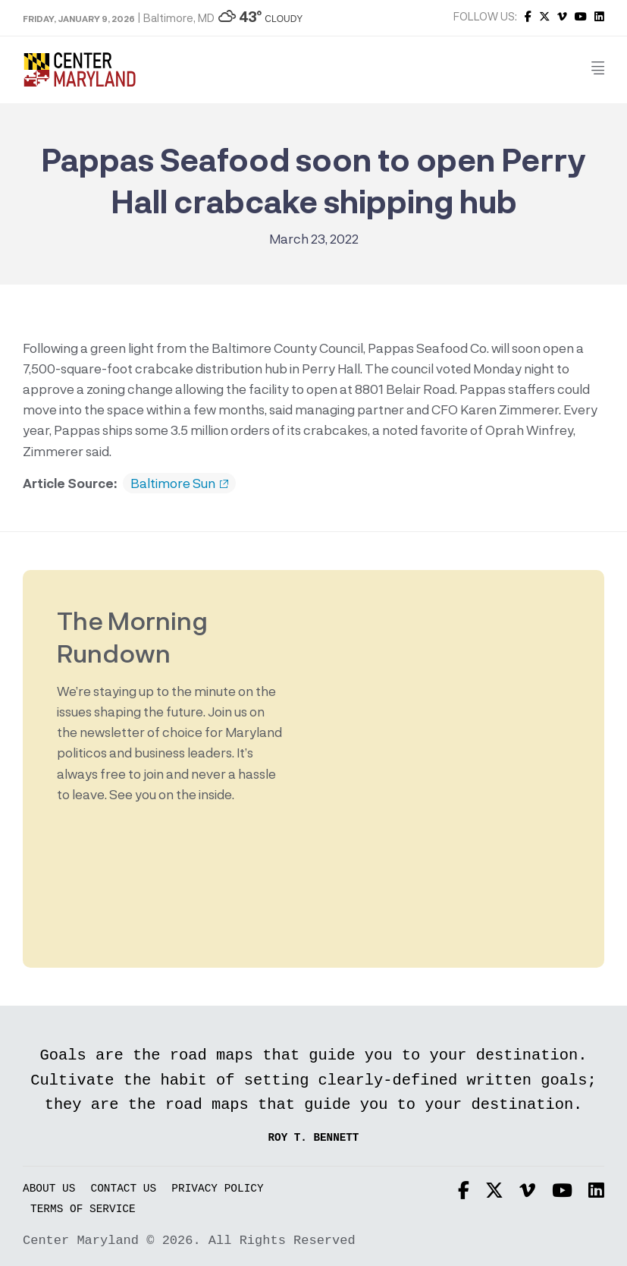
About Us (49, 1189)
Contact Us (124, 1189)
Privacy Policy (217, 1189)
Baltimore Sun (179, 483)
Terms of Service (83, 1209)
